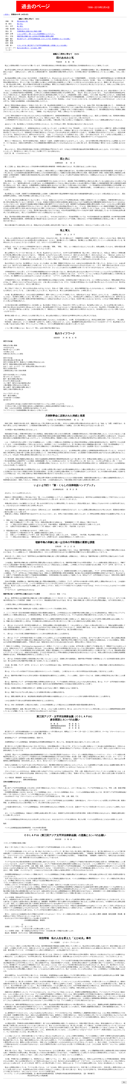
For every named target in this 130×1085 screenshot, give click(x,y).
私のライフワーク (23, 29)
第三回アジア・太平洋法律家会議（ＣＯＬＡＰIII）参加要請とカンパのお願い (43, 39)
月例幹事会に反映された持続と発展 (29, 31)
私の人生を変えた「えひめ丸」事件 (29, 48)
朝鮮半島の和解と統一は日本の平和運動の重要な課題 (35, 36)
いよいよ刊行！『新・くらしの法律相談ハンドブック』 (36, 34)
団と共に (20, 24)
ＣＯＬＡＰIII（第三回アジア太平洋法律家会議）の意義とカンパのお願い (42, 45)
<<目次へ (6, 14)
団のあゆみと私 (22, 21)
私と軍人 (20, 26)
